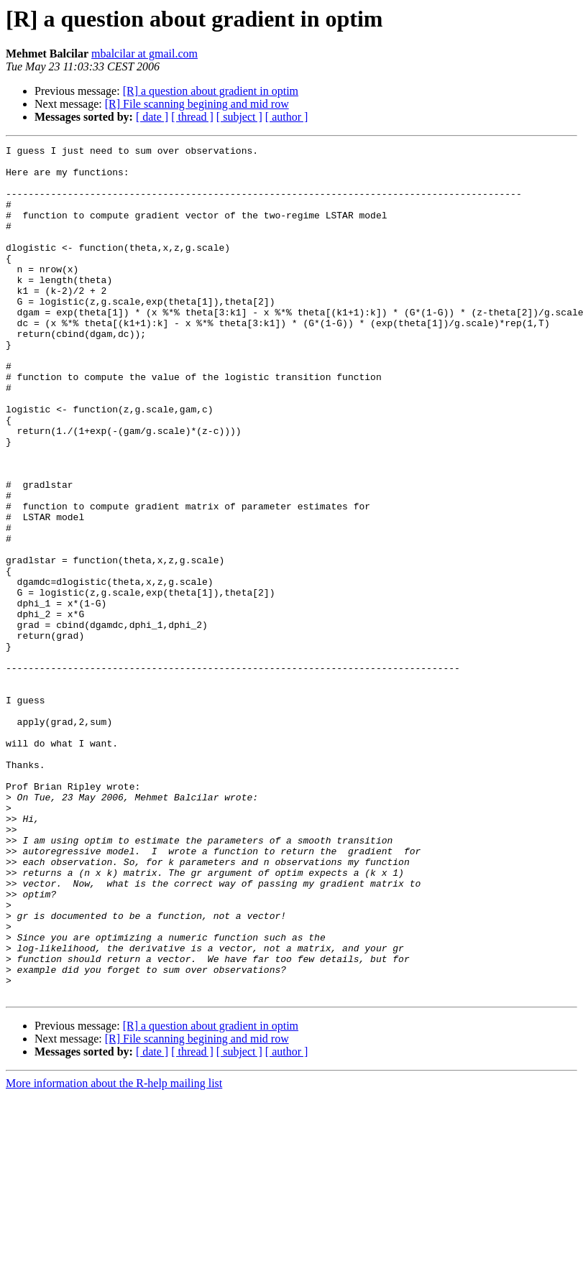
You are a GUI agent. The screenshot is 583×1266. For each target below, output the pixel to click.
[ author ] (286, 117)
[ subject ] (239, 117)
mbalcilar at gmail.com (144, 53)
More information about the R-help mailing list (114, 1253)
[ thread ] (192, 117)
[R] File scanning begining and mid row (197, 104)
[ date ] (152, 117)
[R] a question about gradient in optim (210, 91)
